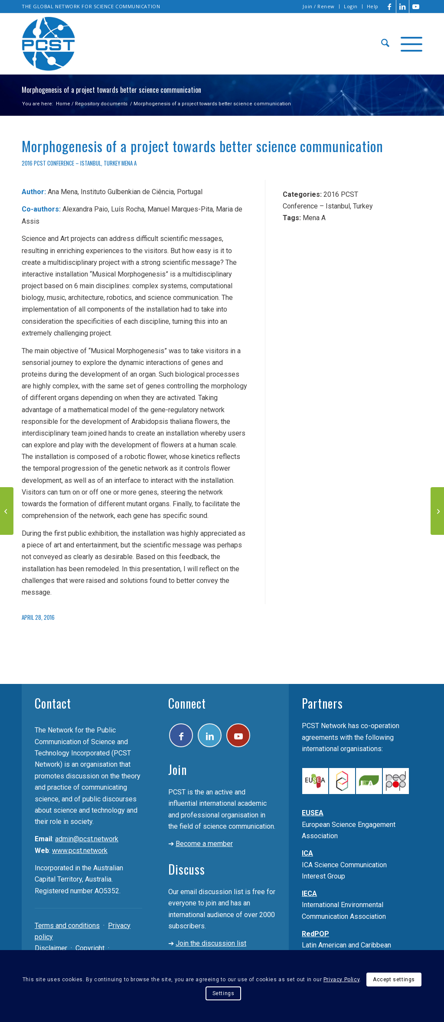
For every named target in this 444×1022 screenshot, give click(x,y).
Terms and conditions (67, 925)
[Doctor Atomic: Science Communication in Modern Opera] (6, 511)
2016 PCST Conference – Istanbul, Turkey (71, 163)
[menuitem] (319, 6)
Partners (322, 703)
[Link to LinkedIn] (402, 6)
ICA (307, 853)
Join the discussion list (211, 943)
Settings (223, 993)
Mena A (129, 163)
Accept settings (394, 979)
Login (351, 6)
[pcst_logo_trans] (48, 43)
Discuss (186, 869)
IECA (309, 893)
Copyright (89, 948)
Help (373, 6)
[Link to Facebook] (389, 6)
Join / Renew (319, 6)
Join (177, 769)
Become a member (204, 844)
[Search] (385, 43)
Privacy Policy (341, 979)
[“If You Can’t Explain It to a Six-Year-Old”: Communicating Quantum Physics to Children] (437, 511)
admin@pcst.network (86, 839)
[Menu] (408, 43)
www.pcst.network (80, 850)
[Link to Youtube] (415, 6)
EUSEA (312, 813)
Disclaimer (51, 948)
